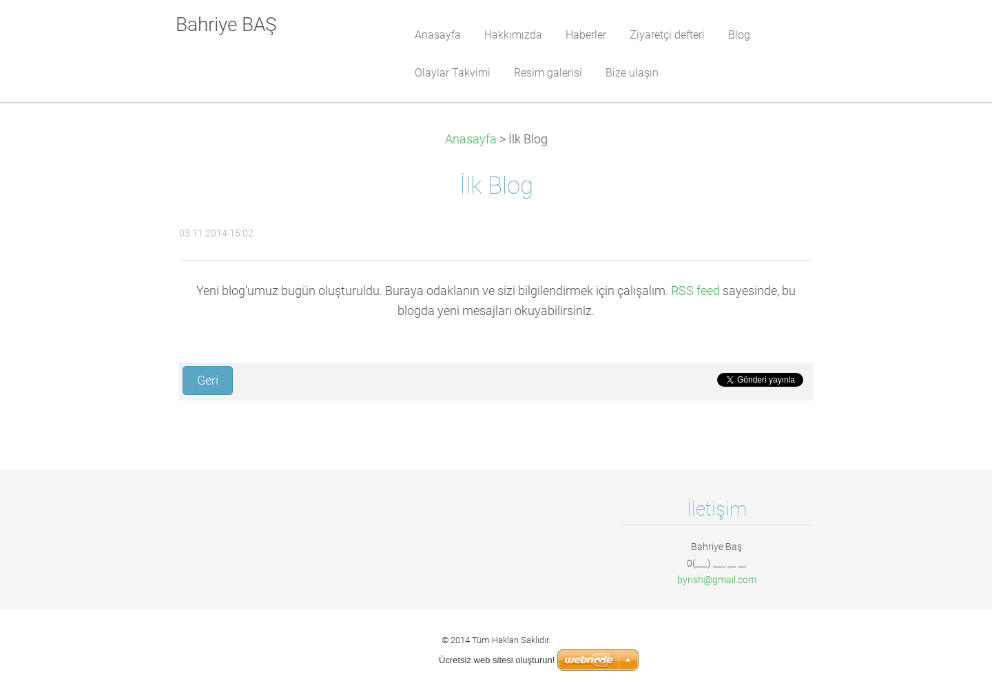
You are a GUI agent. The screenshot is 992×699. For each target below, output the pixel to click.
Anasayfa (471, 139)
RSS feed (695, 291)
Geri (207, 380)
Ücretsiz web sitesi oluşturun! (497, 660)
